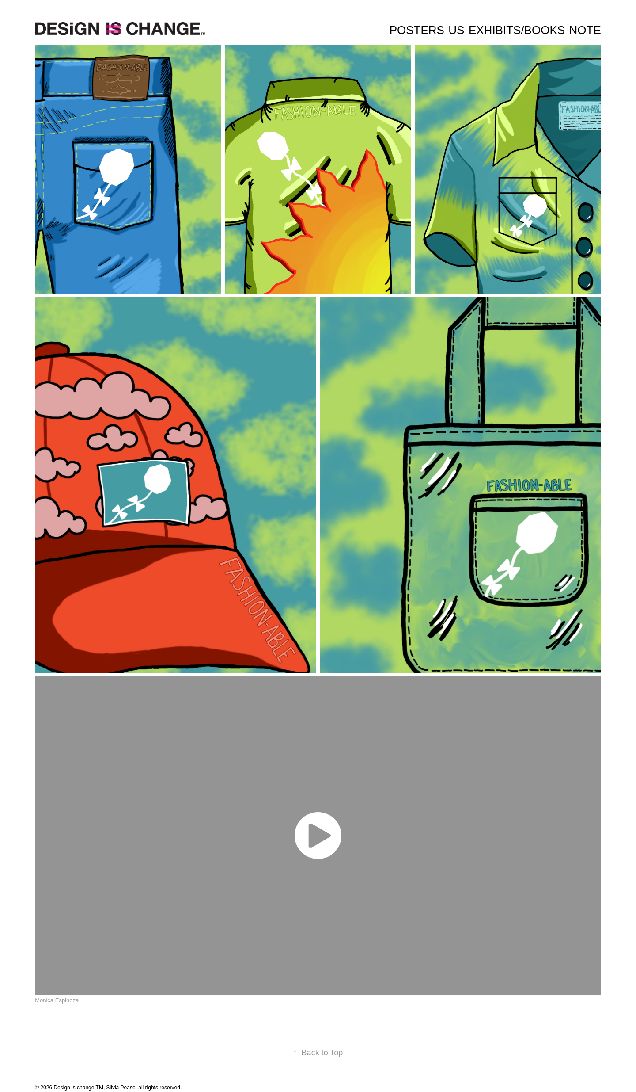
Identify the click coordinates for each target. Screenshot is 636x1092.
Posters (417, 30)
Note (585, 30)
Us (456, 30)
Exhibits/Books (517, 30)
